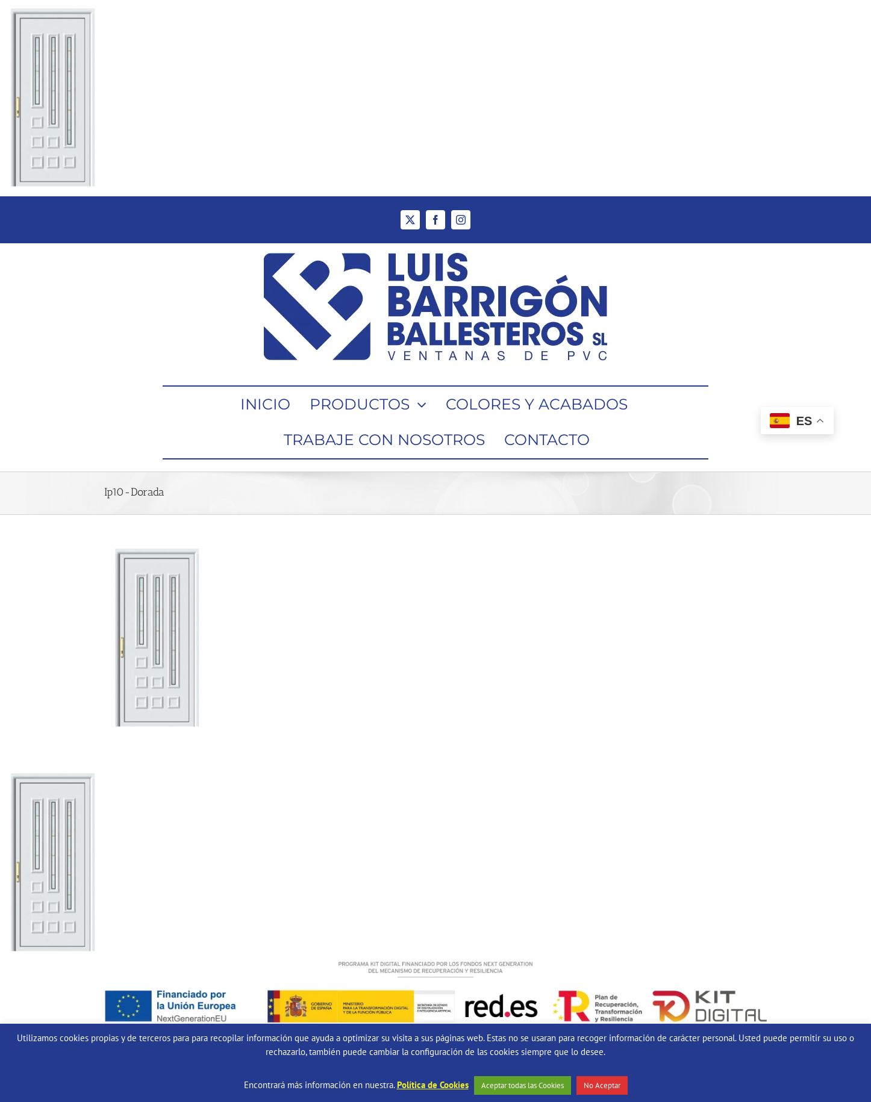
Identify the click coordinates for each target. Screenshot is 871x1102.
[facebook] (435, 219)
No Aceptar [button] (602, 1085)
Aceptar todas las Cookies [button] (522, 1085)
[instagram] (460, 219)
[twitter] (410, 219)
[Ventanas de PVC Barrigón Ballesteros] (435, 247)
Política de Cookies (433, 1085)
